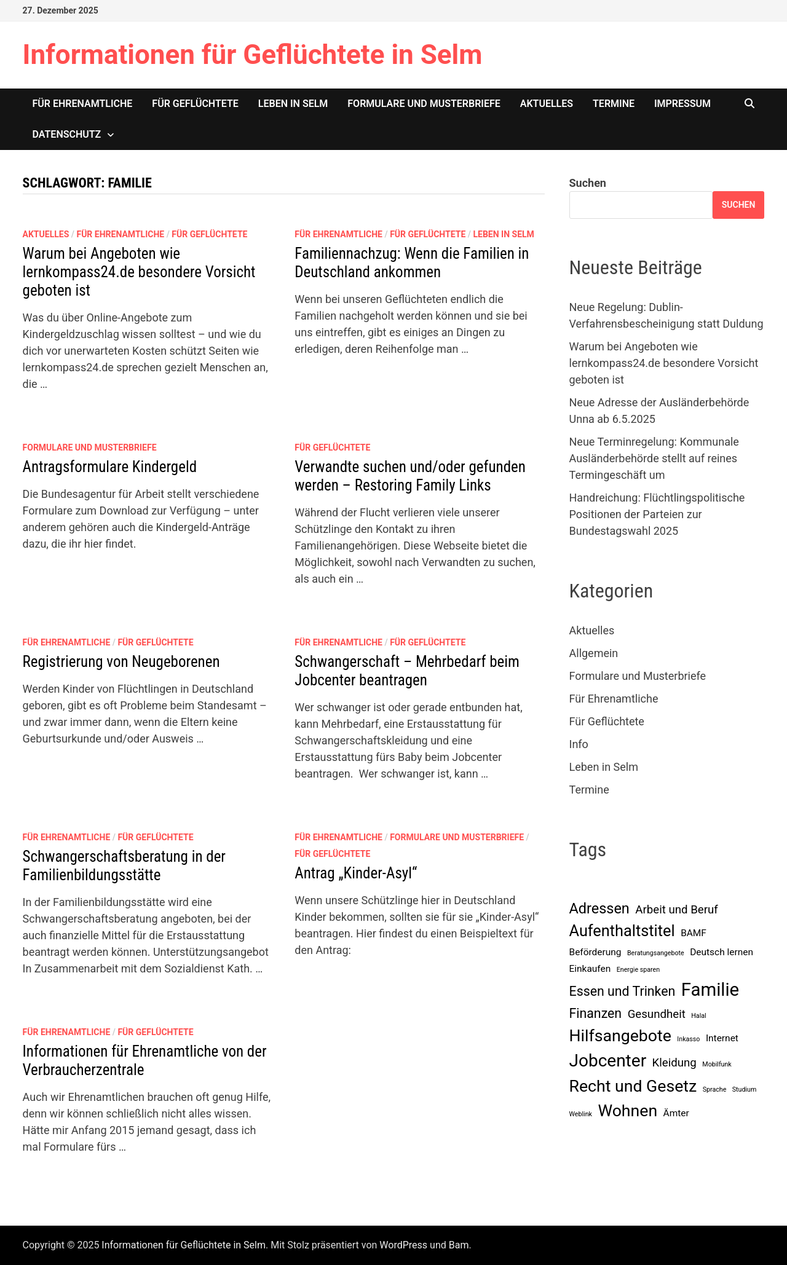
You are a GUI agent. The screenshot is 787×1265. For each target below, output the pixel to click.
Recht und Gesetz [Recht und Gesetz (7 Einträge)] (633, 1086)
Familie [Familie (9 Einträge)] (710, 989)
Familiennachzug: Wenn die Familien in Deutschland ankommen (412, 263)
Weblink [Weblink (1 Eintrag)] (580, 1114)
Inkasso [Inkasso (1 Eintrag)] (688, 1039)
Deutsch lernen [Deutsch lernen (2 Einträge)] (721, 952)
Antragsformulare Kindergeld (110, 467)
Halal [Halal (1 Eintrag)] (698, 1016)
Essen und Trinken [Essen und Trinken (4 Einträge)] (622, 991)
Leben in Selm (293, 103)
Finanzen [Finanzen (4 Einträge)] (595, 1013)
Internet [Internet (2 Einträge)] (722, 1038)
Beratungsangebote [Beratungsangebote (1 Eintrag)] (655, 953)
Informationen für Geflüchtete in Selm (253, 55)
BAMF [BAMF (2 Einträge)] (693, 933)
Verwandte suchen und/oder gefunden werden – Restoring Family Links (410, 476)
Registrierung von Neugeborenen (121, 662)
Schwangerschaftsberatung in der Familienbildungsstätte (124, 866)
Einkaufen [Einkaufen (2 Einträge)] (590, 968)
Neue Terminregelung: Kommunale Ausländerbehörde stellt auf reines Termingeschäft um (654, 458)
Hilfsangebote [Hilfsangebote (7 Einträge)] (620, 1036)
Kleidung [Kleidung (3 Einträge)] (674, 1063)
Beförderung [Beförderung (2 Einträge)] (595, 952)
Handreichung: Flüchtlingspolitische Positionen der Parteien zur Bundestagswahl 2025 (657, 514)
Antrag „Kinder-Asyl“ (356, 873)
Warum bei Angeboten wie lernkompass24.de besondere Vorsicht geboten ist (139, 272)
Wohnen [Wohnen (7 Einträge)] (627, 1111)
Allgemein (594, 653)
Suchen (587, 182)
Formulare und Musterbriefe (423, 103)
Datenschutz (67, 134)
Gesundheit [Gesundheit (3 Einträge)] (657, 1014)
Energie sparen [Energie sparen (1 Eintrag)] (638, 970)
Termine (614, 103)
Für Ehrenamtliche (83, 103)
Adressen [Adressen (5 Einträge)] (599, 908)
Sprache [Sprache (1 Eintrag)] (715, 1090)
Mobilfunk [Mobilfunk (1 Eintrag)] (716, 1064)
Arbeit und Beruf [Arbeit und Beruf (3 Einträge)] (676, 909)
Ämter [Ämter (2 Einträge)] (676, 1113)
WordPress (403, 1245)
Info (578, 744)
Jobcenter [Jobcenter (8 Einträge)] (608, 1060)
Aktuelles (546, 103)
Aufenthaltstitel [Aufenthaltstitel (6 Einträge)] (622, 931)
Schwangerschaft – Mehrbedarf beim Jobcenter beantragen (407, 671)
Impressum (682, 103)
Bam (459, 1245)
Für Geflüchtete (195, 103)
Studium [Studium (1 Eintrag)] (744, 1090)
